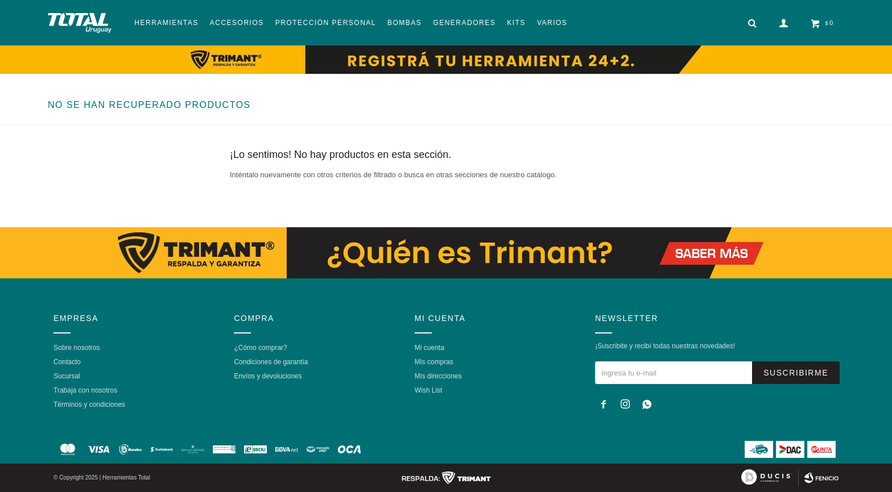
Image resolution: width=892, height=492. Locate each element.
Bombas (404, 23)
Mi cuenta (429, 348)
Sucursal (66, 376)
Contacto (67, 362)
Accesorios (237, 23)
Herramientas (166, 23)
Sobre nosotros (76, 348)
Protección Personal (325, 23)
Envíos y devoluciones (268, 376)
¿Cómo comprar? (260, 348)
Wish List (429, 390)
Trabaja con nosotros (85, 390)
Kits (516, 23)
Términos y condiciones (89, 404)
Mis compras (434, 362)
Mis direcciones (438, 376)
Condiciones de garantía (271, 362)
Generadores (464, 23)
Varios (552, 23)
